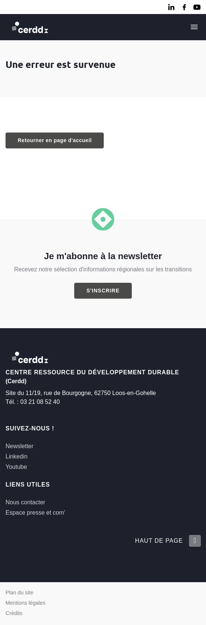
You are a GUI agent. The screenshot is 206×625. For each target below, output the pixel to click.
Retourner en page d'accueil (55, 140)
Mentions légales (25, 603)
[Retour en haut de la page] (194, 541)
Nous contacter (25, 502)
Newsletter (20, 446)
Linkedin (17, 456)
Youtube (16, 467)
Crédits (14, 613)
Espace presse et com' (35, 512)
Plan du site (19, 592)
